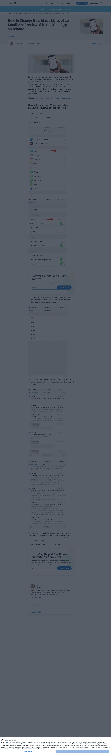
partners (9, 742)
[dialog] (55, 746)
